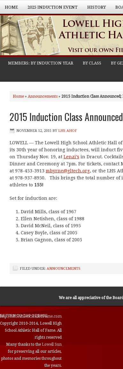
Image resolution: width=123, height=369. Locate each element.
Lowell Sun (52, 344)
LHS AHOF (67, 131)
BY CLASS (92, 63)
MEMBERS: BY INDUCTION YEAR (40, 63)
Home (11, 7)
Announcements (43, 96)
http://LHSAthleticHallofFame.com (31, 316)
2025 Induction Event (50, 9)
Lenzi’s (71, 156)
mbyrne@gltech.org (68, 170)
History (94, 9)
